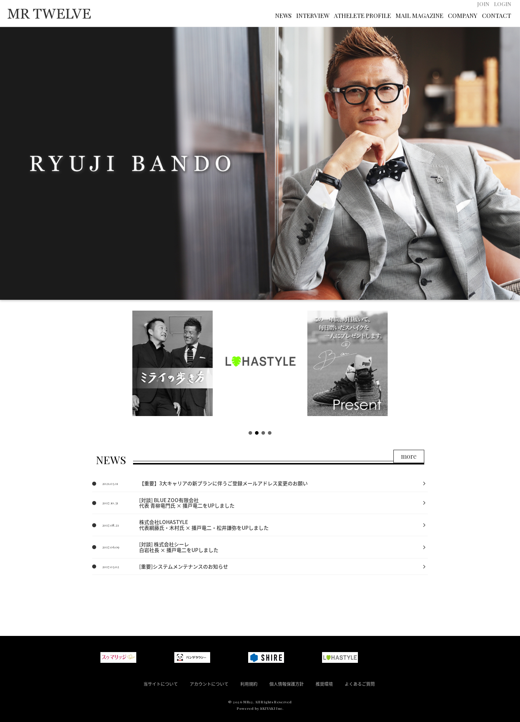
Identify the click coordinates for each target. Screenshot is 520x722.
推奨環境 (324, 684)
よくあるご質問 (360, 684)
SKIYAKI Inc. (272, 708)
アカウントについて (209, 684)
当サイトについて (160, 684)
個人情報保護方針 (286, 684)
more (409, 456)
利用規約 (248, 684)
